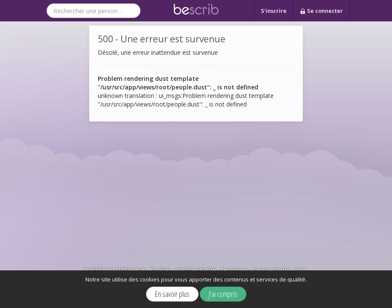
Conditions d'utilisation (114, 269)
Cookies (160, 269)
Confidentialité (196, 269)
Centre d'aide (271, 269)
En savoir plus (172, 294)
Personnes (234, 269)
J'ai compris (223, 294)
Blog (300, 269)
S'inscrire (274, 11)
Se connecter (321, 11)
